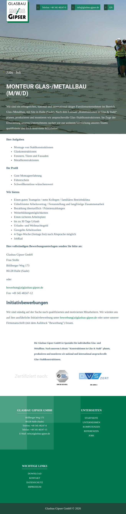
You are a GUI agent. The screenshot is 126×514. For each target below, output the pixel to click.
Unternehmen (91, 422)
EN (108, 7)
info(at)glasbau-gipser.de (38, 433)
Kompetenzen (91, 426)
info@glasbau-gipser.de (88, 7)
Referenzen (91, 431)
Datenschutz (34, 482)
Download (34, 473)
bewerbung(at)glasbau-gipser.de (24, 287)
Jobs (10, 72)
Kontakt (34, 478)
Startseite (91, 418)
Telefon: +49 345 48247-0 (54, 7)
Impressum (34, 486)
